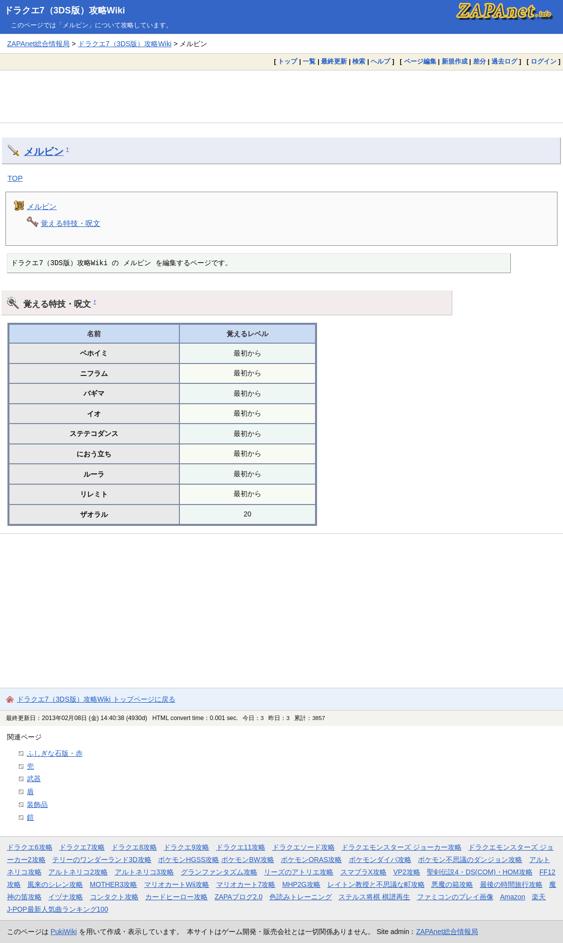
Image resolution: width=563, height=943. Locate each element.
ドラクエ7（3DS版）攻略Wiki (64, 10)
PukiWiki (64, 932)
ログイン (544, 61)
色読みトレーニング (300, 897)
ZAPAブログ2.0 (238, 897)
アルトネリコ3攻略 (144, 872)
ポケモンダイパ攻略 (380, 860)
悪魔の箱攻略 (452, 884)
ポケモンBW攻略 (247, 860)
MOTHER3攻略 (114, 884)
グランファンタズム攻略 (219, 872)
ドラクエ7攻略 (82, 847)
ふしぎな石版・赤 (54, 753)
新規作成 (455, 61)
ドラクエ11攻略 (240, 847)
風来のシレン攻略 (55, 884)
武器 (34, 779)
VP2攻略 (407, 872)
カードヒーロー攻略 (176, 897)
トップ (287, 61)
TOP (15, 178)
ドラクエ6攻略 (30, 847)
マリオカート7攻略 (246, 884)
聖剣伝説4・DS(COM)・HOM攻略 (480, 872)
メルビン (44, 151)
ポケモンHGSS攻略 (188, 860)
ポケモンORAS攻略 (311, 860)
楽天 (539, 897)
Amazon (512, 897)
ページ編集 (420, 61)
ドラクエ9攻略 (186, 847)
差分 (479, 61)
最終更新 (334, 61)
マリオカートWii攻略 (176, 884)
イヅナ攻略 (65, 897)
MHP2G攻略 (301, 884)
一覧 (309, 61)
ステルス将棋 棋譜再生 (374, 897)
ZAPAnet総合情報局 (38, 44)
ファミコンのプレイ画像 (455, 897)
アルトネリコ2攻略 (78, 872)
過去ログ (504, 61)
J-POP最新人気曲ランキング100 (57, 909)
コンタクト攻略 (114, 897)
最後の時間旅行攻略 (511, 884)
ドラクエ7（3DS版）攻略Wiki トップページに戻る (96, 699)
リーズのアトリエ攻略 (298, 872)
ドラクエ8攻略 (134, 847)
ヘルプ (380, 61)
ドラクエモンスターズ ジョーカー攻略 (401, 847)
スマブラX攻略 (363, 872)
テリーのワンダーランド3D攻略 (102, 860)
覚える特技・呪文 (70, 223)
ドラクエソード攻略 (303, 847)
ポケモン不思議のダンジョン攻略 (470, 860)
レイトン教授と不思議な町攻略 (376, 884)
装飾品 (37, 804)
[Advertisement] (281, 96)
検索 (358, 61)
